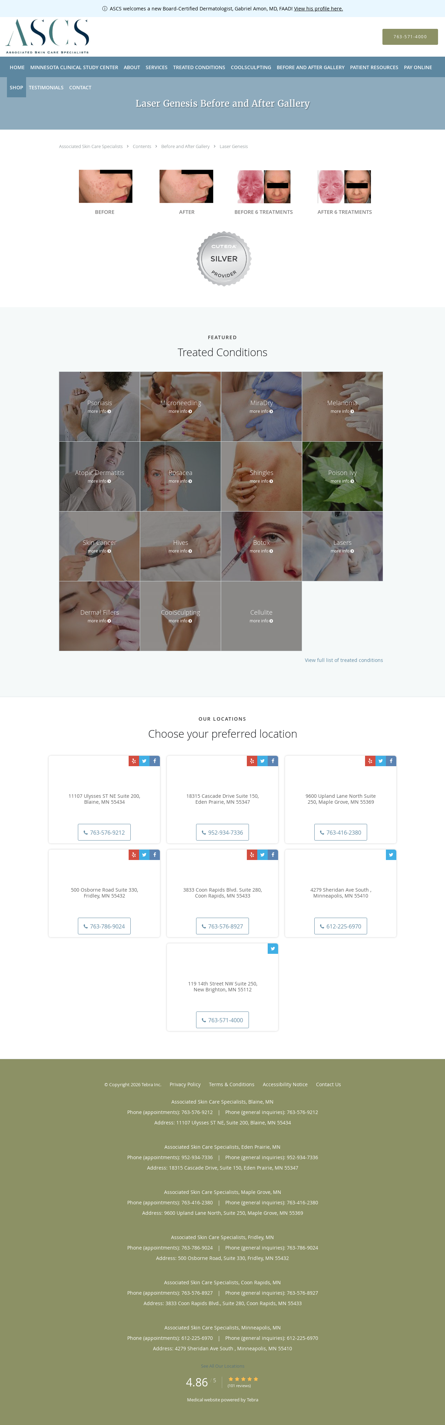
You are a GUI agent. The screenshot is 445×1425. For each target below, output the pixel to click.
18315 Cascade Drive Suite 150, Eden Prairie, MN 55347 (222, 799)
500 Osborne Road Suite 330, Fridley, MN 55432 (104, 893)
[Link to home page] (37, 37)
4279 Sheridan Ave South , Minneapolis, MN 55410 (340, 893)
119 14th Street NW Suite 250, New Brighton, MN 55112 (222, 987)
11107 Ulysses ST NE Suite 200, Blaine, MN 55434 (104, 799)
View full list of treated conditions (344, 660)
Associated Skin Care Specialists (91, 146)
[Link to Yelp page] (134, 761)
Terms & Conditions (231, 1084)
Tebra (252, 1400)
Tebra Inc (150, 1084)
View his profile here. (318, 8)
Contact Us (328, 1084)
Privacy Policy (185, 1084)
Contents (142, 146)
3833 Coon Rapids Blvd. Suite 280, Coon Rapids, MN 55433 (222, 893)
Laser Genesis (234, 146)
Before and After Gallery (186, 146)
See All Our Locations (222, 1366)
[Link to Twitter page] (144, 761)
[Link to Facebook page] (154, 761)
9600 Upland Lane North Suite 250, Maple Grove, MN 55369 (341, 799)
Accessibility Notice (285, 1084)
